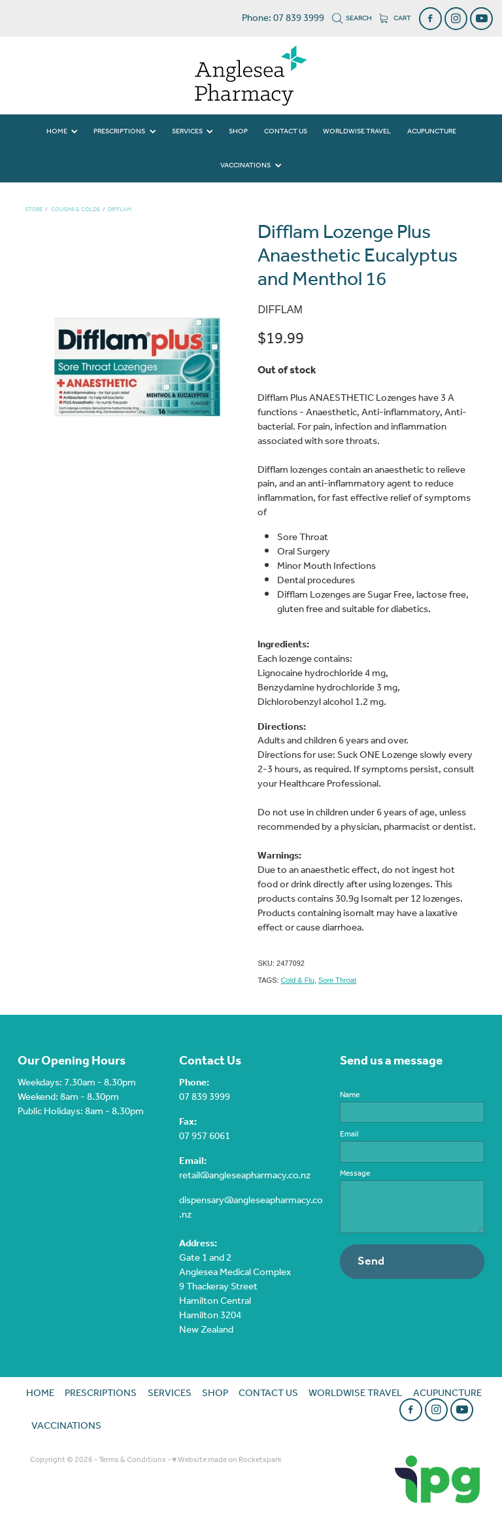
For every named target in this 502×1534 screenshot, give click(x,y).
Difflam (119, 209)
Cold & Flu (297, 980)
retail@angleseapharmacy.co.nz (244, 1176)
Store (33, 209)
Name (350, 1095)
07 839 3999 (204, 1097)
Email (349, 1134)
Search (352, 18)
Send (371, 1261)
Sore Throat (337, 980)
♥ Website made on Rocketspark (227, 1459)
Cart (395, 18)
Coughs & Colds (75, 209)
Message (355, 1174)
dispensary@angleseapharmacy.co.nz (251, 1207)
